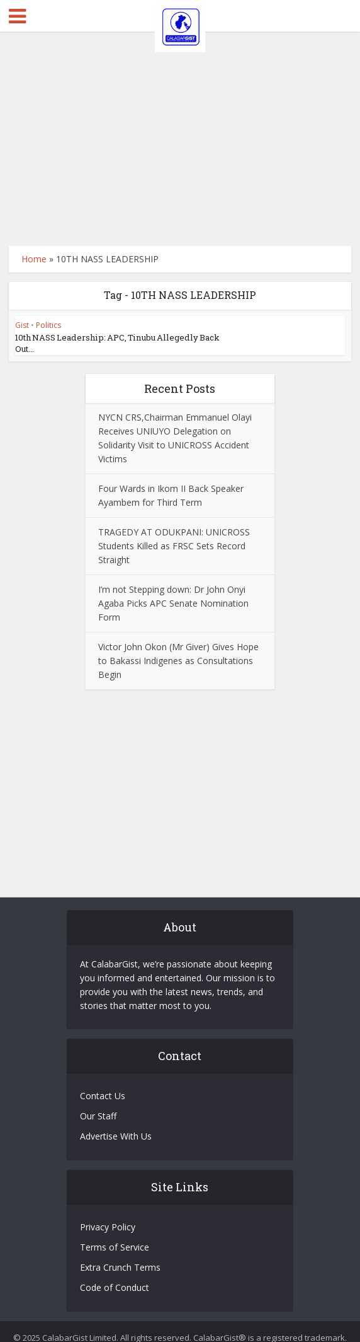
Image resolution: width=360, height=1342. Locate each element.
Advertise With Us (116, 1124)
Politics (48, 325)
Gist (22, 325)
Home (34, 259)
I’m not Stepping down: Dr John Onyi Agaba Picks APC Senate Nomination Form (173, 591)
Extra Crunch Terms (120, 1255)
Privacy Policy (107, 1215)
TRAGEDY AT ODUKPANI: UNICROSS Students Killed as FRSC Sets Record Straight (174, 534)
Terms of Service (114, 1235)
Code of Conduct (114, 1275)
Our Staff (98, 1104)
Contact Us (102, 1084)
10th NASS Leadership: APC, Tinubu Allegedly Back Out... (124, 337)
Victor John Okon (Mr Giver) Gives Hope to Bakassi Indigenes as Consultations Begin (178, 648)
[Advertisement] (180, 138)
